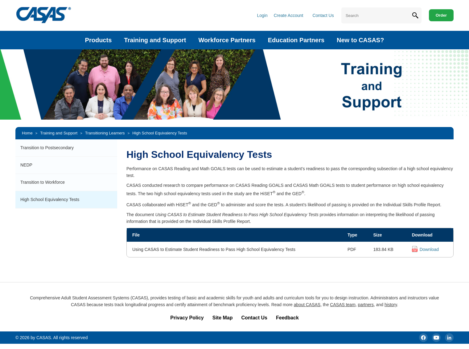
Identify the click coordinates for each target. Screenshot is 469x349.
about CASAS (307, 304)
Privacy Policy (187, 317)
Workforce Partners (226, 40)
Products (98, 40)
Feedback (287, 317)
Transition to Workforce (42, 182)
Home (27, 133)
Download (429, 249)
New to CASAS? (360, 40)
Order (441, 15)
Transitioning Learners (105, 133)
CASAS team (342, 304)
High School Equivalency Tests (159, 133)
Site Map (222, 317)
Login (262, 15)
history (391, 304)
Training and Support (155, 40)
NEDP (26, 164)
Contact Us (323, 15)
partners (366, 304)
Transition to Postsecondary (47, 147)
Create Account (288, 15)
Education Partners (296, 40)
